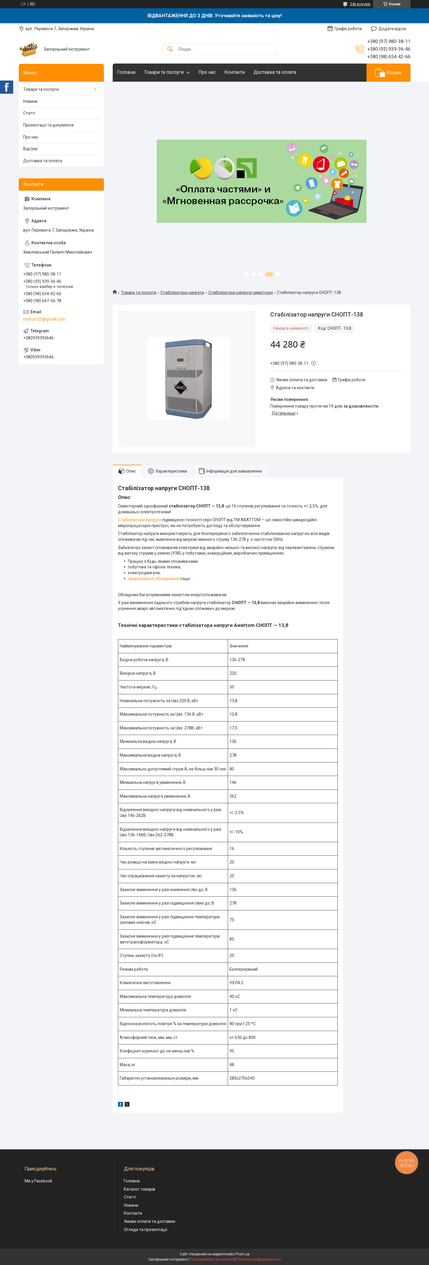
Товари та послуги (164, 72)
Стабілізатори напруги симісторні (240, 292)
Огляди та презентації (145, 1229)
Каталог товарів (139, 1189)
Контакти (234, 72)
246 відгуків (360, 4)
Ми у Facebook (38, 1181)
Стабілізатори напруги (182, 292)
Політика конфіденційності (258, 1259)
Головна (126, 72)
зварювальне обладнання (153, 578)
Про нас (207, 72)
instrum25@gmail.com (44, 319)
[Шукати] (170, 49)
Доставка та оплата (275, 72)
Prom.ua (242, 1254)
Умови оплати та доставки (149, 1221)
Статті (29, 113)
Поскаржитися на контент (212, 1259)
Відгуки (30, 148)
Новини (30, 101)
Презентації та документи (48, 125)
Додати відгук (392, 28)
